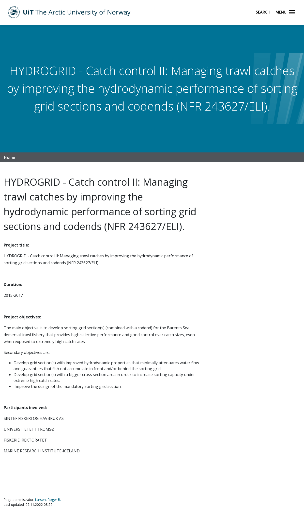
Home (9, 157)
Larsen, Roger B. (48, 499)
